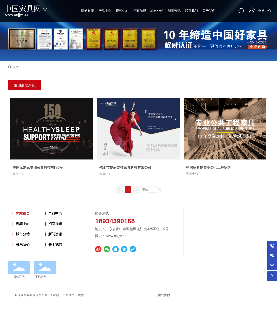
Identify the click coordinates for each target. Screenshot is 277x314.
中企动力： (70, 295)
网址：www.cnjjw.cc (110, 236)
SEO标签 (54, 295)
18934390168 (115, 221)
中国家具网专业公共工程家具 (208, 168)
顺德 (81, 295)
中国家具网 (26, 8)
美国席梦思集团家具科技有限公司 (38, 168)
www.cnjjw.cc (16, 14)
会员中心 (264, 11)
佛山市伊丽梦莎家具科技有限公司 (125, 168)
